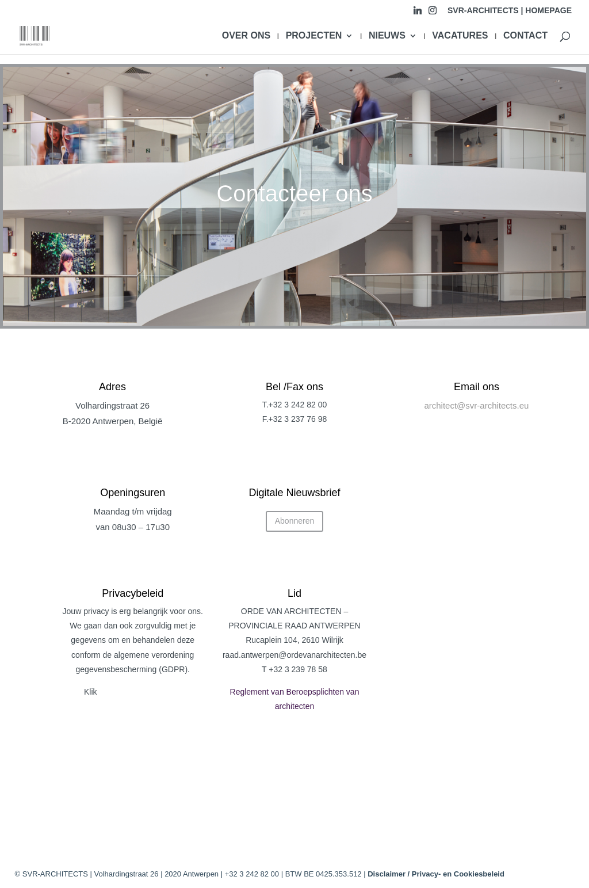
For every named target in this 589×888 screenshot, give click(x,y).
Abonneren (295, 520)
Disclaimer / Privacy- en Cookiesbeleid (436, 874)
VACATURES (460, 36)
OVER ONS (246, 36)
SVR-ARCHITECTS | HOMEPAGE (510, 10)
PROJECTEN (314, 36)
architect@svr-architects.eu (476, 405)
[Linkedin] (417, 13)
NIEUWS (387, 36)
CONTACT (525, 36)
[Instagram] (432, 13)
